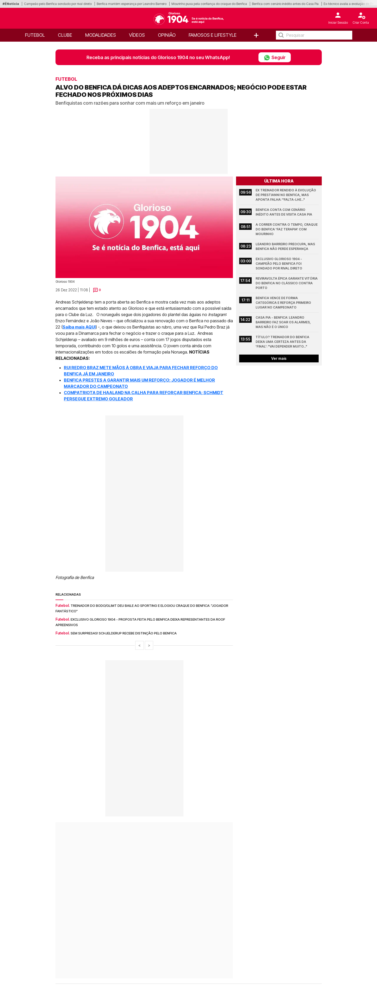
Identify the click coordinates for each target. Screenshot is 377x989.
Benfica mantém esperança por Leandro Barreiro (131, 4)
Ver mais (279, 358)
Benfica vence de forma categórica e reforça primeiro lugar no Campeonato (284, 302)
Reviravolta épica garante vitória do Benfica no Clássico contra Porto (287, 283)
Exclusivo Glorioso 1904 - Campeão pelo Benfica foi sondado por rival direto (279, 263)
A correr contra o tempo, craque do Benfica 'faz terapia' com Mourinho (287, 229)
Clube (65, 35)
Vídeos (137, 35)
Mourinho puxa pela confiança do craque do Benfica (209, 4)
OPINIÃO (167, 35)
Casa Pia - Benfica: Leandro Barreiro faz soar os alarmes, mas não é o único (284, 322)
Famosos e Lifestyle (213, 35)
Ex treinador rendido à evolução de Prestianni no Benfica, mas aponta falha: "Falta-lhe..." (286, 194)
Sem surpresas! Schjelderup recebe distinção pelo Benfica (124, 633)
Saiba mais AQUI (79, 327)
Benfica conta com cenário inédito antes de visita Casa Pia (284, 212)
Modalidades (100, 35)
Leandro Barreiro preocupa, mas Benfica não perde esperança (286, 246)
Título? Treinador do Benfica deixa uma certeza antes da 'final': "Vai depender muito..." (283, 341)
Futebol (35, 35)
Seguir (275, 57)
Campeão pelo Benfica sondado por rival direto (58, 4)
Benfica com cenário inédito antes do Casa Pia (285, 4)
